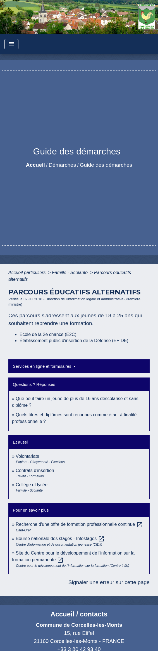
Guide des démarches (106, 165)
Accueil (35, 165)
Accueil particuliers (27, 272)
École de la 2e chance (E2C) (48, 334)
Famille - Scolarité (70, 272)
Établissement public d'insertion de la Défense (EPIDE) (74, 340)
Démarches (62, 165)
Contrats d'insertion (35, 470)
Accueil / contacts (79, 614)
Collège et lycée (31, 484)
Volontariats (27, 456)
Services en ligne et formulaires (42, 366)
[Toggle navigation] (11, 44)
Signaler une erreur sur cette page (109, 582)
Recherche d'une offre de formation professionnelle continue (79, 524)
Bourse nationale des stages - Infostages (60, 538)
